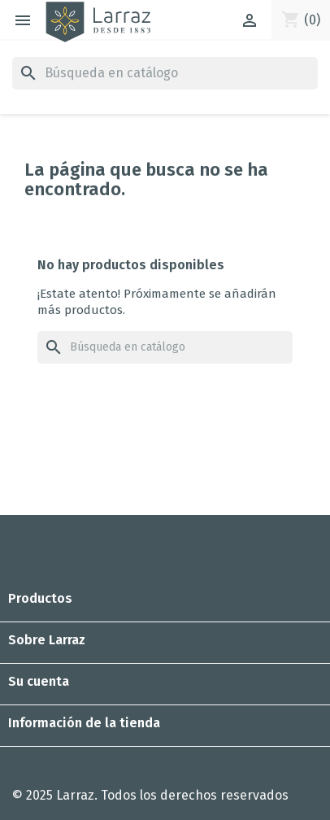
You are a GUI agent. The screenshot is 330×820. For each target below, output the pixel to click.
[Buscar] (165, 73)
